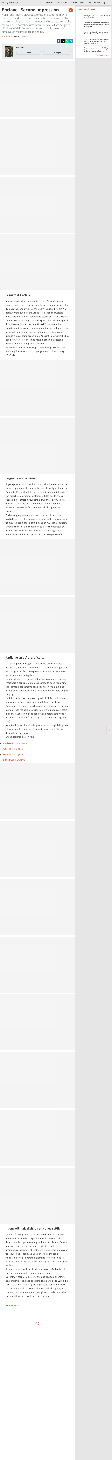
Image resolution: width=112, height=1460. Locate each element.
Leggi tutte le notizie (102, 56)
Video (82, 3)
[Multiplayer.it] (10, 3)
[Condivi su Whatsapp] (67, 41)
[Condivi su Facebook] (58, 41)
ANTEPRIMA (5, 36)
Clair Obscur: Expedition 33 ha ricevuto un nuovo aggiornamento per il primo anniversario (96, 24)
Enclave (20, 47)
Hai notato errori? (13, 1306)
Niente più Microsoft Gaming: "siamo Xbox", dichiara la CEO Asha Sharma (96, 33)
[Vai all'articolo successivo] (2, 730)
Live (89, 3)
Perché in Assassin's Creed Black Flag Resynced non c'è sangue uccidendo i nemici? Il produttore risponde (96, 50)
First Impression (15, 743)
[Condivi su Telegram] (71, 41)
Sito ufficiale (14, 759)
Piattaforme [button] (46, 3)
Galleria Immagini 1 (13, 748)
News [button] (74, 3)
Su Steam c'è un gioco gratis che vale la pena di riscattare (97, 16)
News (29, 53)
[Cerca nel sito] (104, 2)
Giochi (97, 3)
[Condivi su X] (63, 41)
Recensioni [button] (61, 3)
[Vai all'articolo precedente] (109, 730)
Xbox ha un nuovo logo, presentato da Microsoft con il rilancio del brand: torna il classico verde (96, 41)
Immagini (57, 53)
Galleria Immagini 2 (13, 754)
